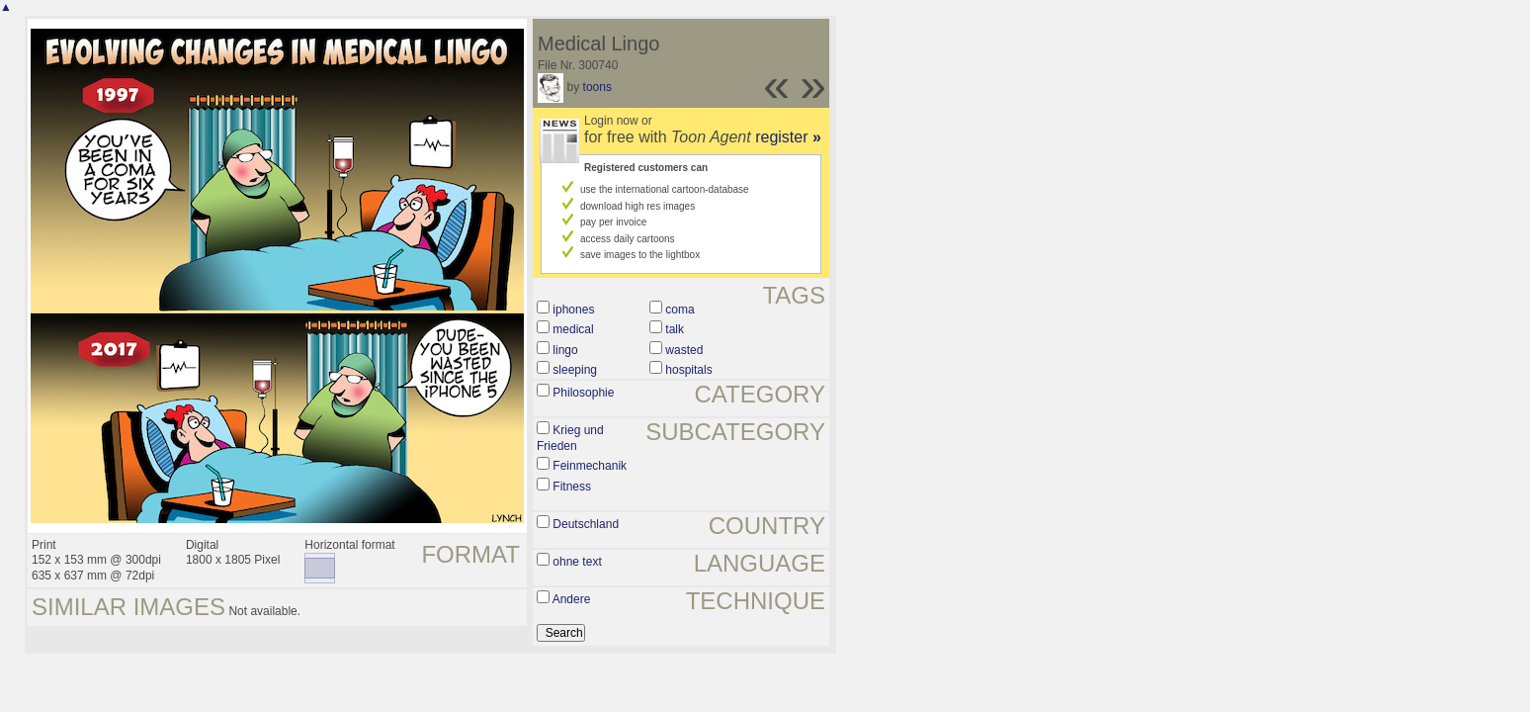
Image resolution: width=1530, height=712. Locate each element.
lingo (564, 350)
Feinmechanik (589, 466)
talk (674, 329)
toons (597, 87)
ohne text (576, 562)
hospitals (688, 370)
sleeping (574, 370)
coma (679, 309)
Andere (571, 599)
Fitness (571, 486)
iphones (573, 309)
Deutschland (585, 524)
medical (572, 329)
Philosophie (583, 393)
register (788, 137)
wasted (684, 350)
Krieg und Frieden (570, 438)
